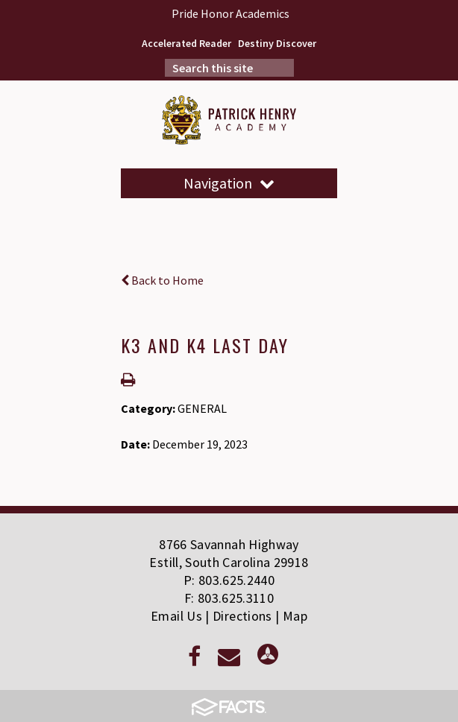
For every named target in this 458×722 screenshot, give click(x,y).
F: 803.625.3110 (229, 598)
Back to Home (162, 280)
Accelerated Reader (186, 43)
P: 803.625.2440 (229, 580)
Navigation (229, 183)
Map (295, 615)
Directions (242, 615)
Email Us (176, 615)
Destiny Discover (277, 43)
